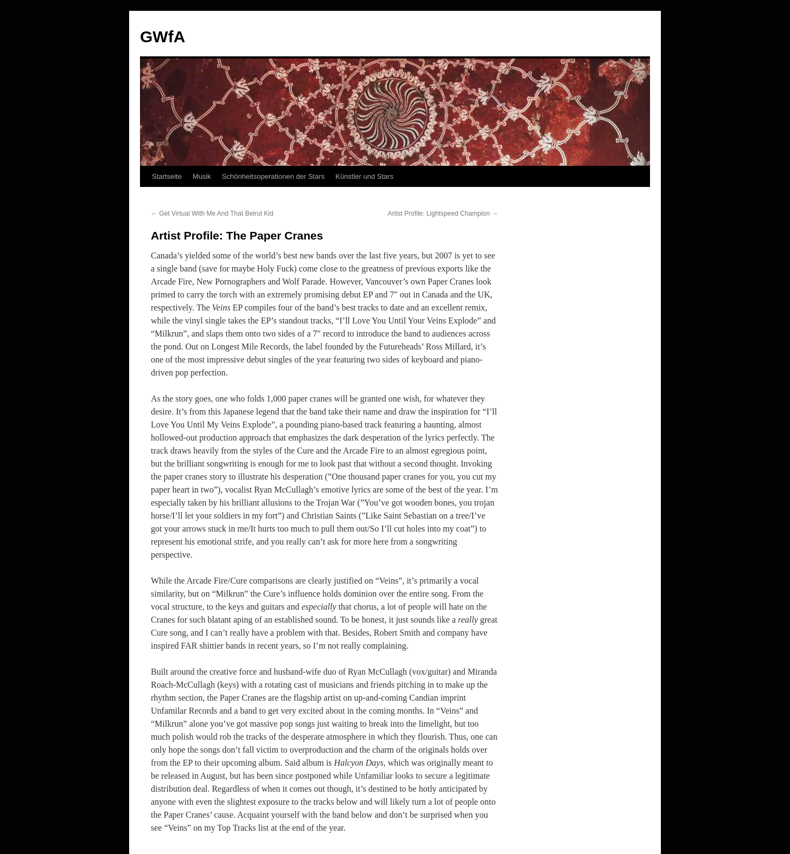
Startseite (167, 176)
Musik (202, 176)
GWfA (162, 37)
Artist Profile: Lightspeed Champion (443, 213)
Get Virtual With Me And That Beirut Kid (212, 213)
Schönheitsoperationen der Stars (273, 176)
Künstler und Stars (364, 176)
